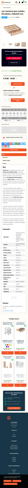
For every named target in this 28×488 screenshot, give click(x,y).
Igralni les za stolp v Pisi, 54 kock (7, 357)
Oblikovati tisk (14, 62)
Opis (4, 154)
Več (7, 352)
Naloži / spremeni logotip (14, 58)
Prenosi (4, 163)
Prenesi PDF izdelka (8, 310)
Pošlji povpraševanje (14, 408)
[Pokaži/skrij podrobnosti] (10, 484)
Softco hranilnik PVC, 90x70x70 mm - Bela (7, 323)
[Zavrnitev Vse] (16, 481)
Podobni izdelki (6, 160)
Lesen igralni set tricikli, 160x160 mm (20, 323)
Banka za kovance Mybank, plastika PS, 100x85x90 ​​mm (20, 358)
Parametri (5, 157)
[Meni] (25, 2)
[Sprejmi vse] (8, 481)
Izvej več (19, 477)
